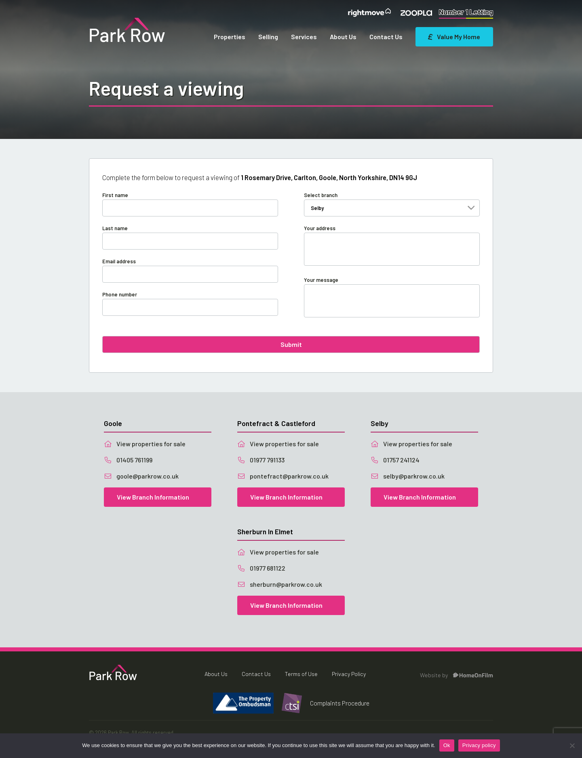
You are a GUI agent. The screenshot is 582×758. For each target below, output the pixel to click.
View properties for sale (145, 443)
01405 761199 (128, 460)
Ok (446, 745)
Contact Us (386, 36)
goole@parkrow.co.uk (141, 476)
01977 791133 (261, 460)
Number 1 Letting (466, 11)
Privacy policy (479, 745)
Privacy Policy (349, 673)
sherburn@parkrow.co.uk (279, 584)
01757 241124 (395, 460)
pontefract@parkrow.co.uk (283, 476)
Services (304, 36)
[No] (572, 745)
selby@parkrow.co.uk (408, 476)
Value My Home (454, 36)
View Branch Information (153, 497)
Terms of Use (301, 673)
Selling (268, 36)
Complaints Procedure (339, 703)
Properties (229, 36)
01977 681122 (261, 568)
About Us (343, 36)
